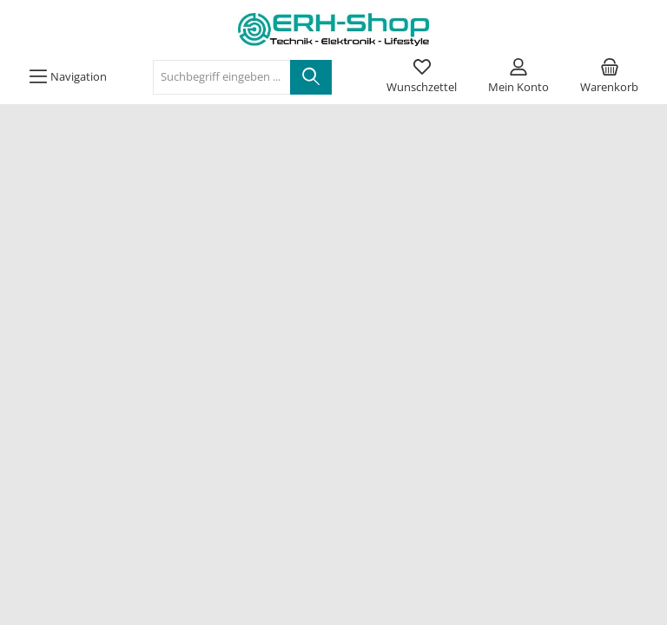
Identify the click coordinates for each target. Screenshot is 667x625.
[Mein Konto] (518, 77)
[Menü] (67, 77)
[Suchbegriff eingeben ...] (222, 77)
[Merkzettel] (421, 77)
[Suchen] (311, 77)
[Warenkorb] (609, 77)
